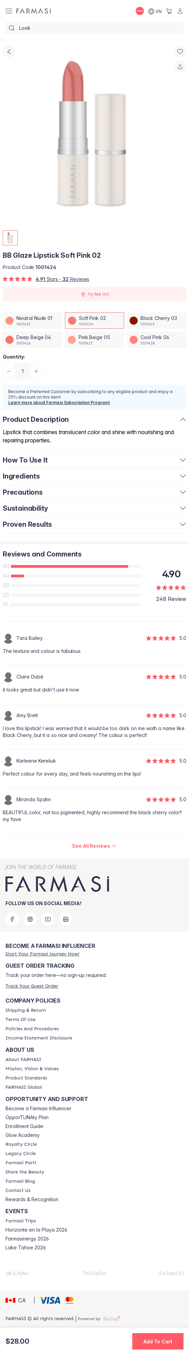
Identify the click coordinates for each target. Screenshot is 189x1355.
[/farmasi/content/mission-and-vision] (32, 1069)
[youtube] (48, 919)
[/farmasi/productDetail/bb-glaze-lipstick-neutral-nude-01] (32, 320)
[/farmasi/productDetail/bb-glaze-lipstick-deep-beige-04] (32, 340)
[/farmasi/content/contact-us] (17, 1190)
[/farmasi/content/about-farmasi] (23, 1059)
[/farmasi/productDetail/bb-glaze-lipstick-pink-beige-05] (94, 340)
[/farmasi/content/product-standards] (26, 1078)
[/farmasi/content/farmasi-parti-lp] (20, 1163)
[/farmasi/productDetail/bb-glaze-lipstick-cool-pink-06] (156, 340)
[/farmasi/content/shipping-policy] (25, 1010)
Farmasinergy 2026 (27, 1239)
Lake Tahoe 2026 (25, 1247)
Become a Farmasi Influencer (38, 1108)
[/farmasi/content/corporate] (23, 1087)
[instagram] (30, 919)
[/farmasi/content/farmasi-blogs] (20, 1181)
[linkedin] (65, 919)
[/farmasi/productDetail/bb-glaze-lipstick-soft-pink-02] (94, 320)
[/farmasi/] (33, 11)
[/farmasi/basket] (169, 11)
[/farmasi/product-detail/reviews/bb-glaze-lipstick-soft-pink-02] (94, 846)
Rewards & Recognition (31, 1199)
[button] (18, 1300)
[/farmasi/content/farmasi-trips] (20, 1221)
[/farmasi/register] (42, 954)
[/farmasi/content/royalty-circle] (21, 1144)
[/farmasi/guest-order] (31, 986)
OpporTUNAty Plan (27, 1117)
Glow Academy (22, 1135)
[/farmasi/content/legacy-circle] (20, 1153)
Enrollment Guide (24, 1126)
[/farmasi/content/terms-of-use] (20, 1019)
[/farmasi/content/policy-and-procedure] (32, 1029)
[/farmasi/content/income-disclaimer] (38, 1038)
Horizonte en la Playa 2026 (36, 1230)
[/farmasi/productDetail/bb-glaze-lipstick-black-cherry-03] (156, 320)
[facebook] (12, 919)
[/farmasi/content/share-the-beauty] (24, 1172)
